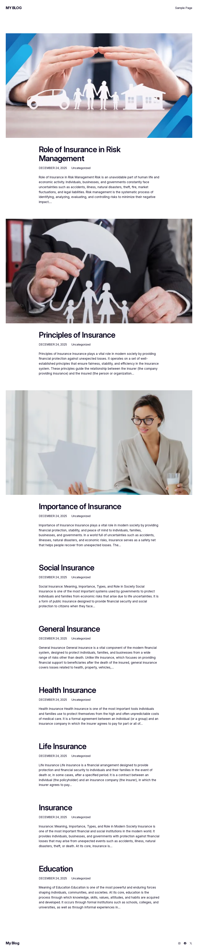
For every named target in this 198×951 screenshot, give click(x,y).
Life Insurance (63, 746)
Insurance (55, 807)
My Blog (14, 8)
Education (56, 868)
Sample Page (183, 8)
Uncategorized (80, 168)
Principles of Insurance (77, 334)
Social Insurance (66, 567)
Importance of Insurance (80, 506)
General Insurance (69, 628)
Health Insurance (67, 690)
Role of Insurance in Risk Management (79, 154)
